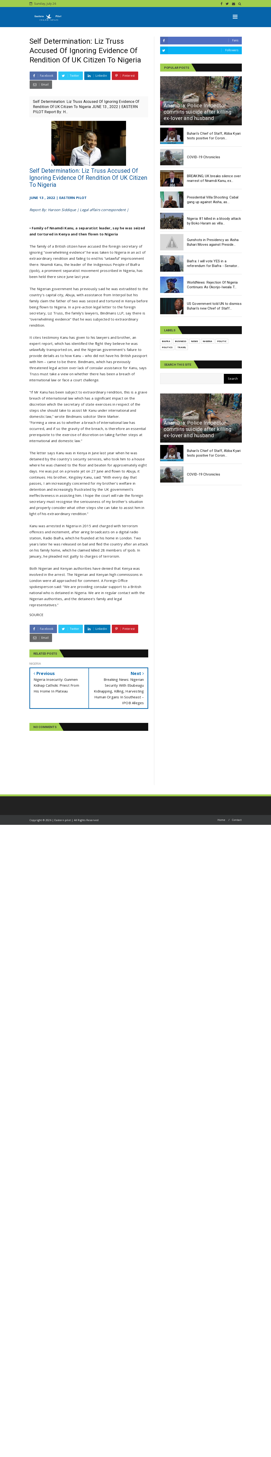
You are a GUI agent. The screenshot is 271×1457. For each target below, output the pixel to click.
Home (221, 820)
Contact (237, 820)
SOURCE (36, 614)
